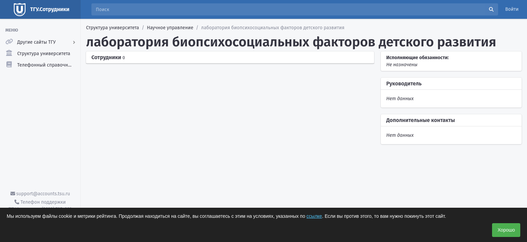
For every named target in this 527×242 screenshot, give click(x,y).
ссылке (314, 216)
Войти (512, 9)
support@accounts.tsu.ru (40, 194)
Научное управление (170, 28)
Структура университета (112, 28)
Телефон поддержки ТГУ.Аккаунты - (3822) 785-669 (40, 205)
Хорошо (506, 230)
